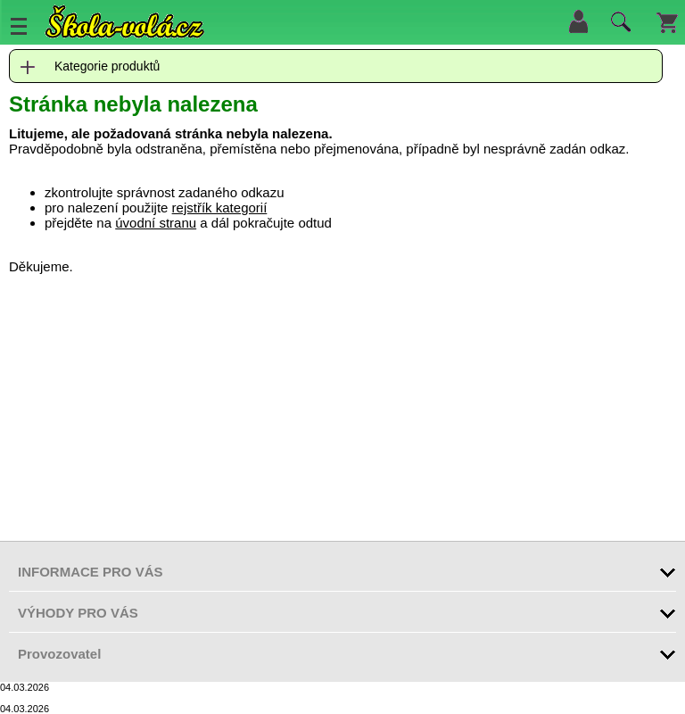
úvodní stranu (155, 222)
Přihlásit (578, 21)
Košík (667, 21)
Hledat (618, 26)
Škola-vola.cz (125, 22)
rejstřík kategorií (220, 207)
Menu (18, 26)
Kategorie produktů (107, 66)
